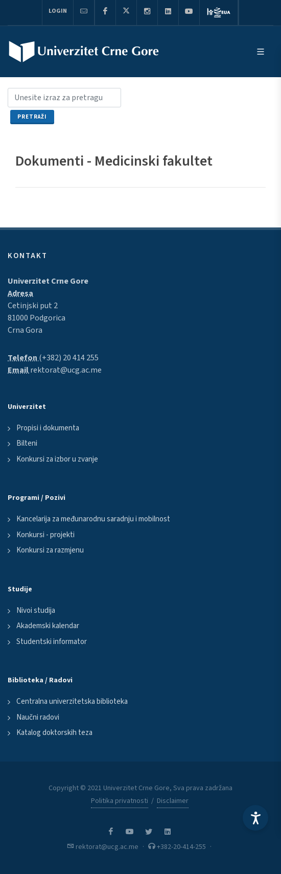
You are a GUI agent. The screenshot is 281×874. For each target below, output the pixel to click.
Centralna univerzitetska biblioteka (72, 701)
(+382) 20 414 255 (69, 357)
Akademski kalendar (47, 625)
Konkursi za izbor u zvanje (57, 459)
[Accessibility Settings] (255, 818)
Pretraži (32, 117)
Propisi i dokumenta (47, 428)
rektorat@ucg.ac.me (66, 370)
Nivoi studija (35, 610)
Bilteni (26, 443)
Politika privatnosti (119, 801)
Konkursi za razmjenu (50, 550)
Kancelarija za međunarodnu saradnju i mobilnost (93, 519)
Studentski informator (51, 641)
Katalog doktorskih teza (54, 732)
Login (58, 11)
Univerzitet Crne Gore (48, 281)
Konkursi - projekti (45, 535)
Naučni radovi (37, 717)
